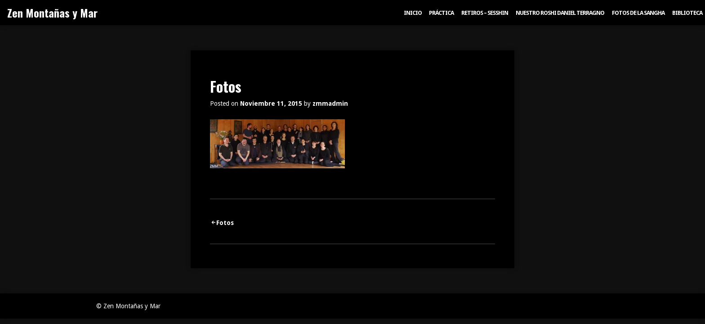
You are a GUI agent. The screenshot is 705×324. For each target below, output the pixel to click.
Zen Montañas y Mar (52, 12)
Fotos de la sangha (638, 12)
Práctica (441, 12)
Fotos (225, 222)
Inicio (413, 12)
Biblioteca (687, 12)
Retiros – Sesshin (484, 12)
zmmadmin (330, 103)
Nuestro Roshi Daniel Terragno (560, 12)
